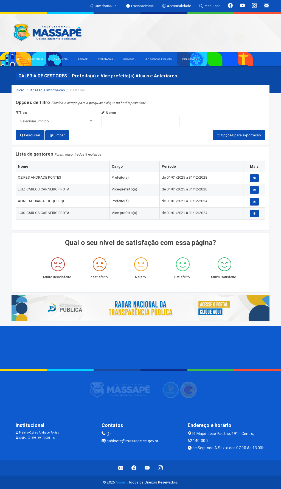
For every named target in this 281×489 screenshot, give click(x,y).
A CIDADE (83, 59)
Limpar (57, 135)
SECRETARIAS (106, 59)
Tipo (21, 113)
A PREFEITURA (36, 59)
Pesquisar (30, 135)
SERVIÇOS (129, 59)
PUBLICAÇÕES (190, 59)
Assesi (121, 482)
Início (20, 90)
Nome (109, 113)
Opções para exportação (239, 135)
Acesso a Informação (47, 90)
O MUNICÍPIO (61, 59)
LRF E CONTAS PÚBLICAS (159, 59)
